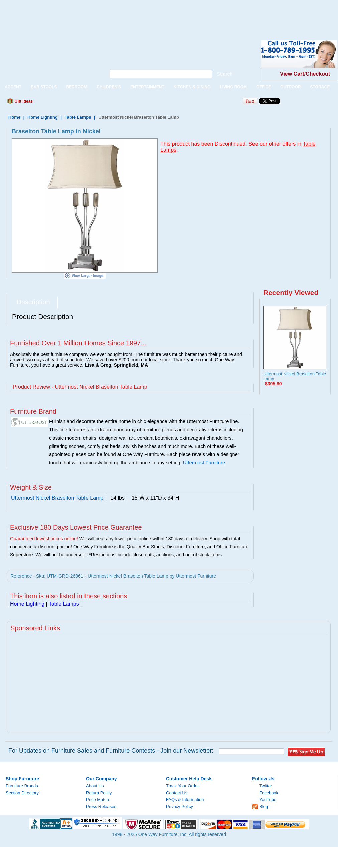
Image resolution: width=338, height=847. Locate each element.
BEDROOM (76, 87)
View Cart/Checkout (305, 74)
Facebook (268, 792)
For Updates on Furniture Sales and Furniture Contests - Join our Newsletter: (110, 750)
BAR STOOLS (44, 87)
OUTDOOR (290, 87)
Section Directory (22, 792)
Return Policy (99, 792)
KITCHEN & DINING (192, 87)
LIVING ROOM (233, 87)
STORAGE (320, 87)
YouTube (267, 799)
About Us (95, 785)
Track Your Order (182, 785)
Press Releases (101, 806)
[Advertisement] (121, 15)
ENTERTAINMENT (147, 87)
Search (225, 74)
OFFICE (263, 87)
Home (14, 117)
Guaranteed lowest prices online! (44, 538)
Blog (263, 806)
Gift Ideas (23, 101)
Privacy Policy (179, 806)
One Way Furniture (49, 59)
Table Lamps (78, 117)
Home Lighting (42, 117)
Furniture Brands (22, 785)
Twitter (265, 785)
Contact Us (176, 792)
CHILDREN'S (109, 87)
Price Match (97, 799)
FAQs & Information (185, 799)
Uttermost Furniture (204, 462)
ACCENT (13, 87)
